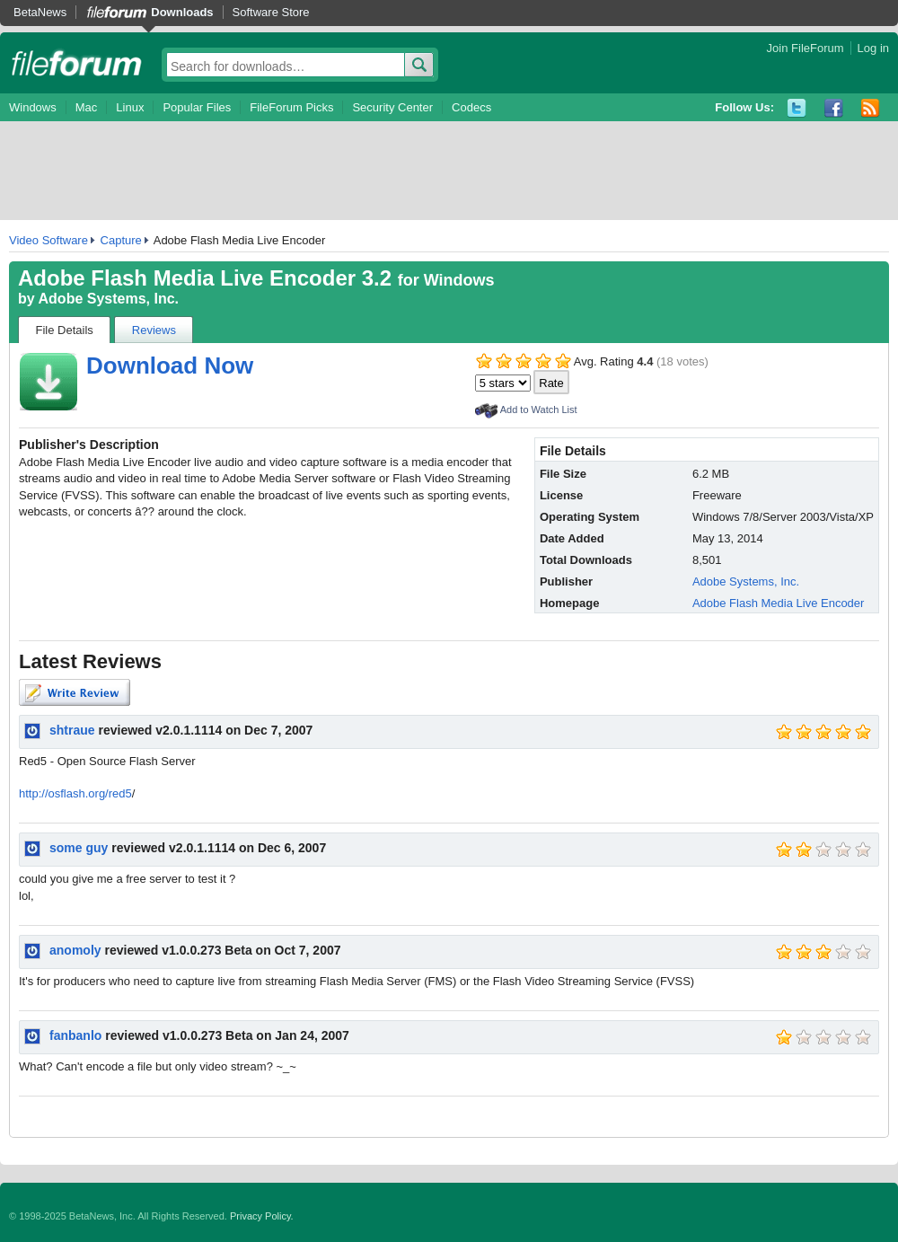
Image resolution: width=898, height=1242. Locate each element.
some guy (78, 848)
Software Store (271, 12)
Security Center (392, 107)
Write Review (74, 692)
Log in (873, 48)
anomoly (75, 950)
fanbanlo (75, 1035)
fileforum (77, 63)
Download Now (169, 365)
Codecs (471, 107)
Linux (130, 107)
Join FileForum (805, 48)
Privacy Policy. (262, 1216)
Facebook (833, 108)
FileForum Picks (291, 107)
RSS (870, 108)
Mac (86, 107)
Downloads (182, 12)
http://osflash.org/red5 (75, 793)
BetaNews (39, 12)
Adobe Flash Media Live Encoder (778, 603)
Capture (121, 240)
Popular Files (197, 107)
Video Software (48, 240)
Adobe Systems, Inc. (109, 298)
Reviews (154, 330)
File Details (64, 330)
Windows (33, 107)
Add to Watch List (538, 409)
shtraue (72, 730)
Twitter (797, 108)
